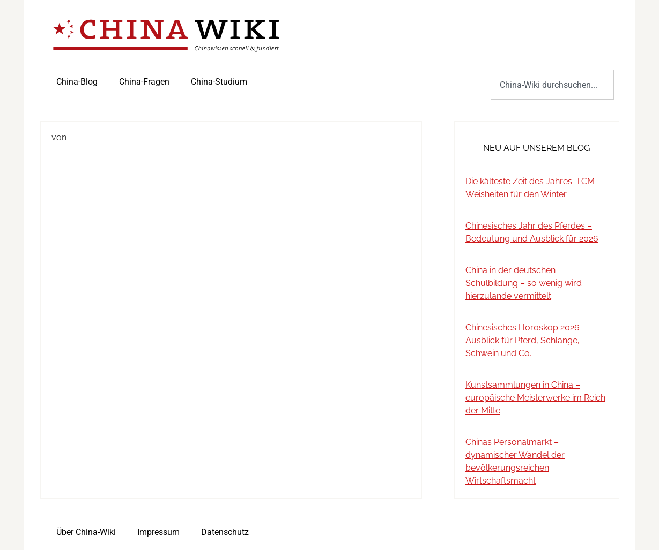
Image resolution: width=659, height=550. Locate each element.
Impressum (158, 532)
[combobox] (552, 85)
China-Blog (77, 82)
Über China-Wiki (86, 532)
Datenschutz (225, 532)
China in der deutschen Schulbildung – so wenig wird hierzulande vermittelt (523, 283)
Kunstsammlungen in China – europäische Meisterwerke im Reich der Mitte (535, 398)
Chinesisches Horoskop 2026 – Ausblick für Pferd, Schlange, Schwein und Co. (526, 340)
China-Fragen (144, 82)
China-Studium (219, 82)
